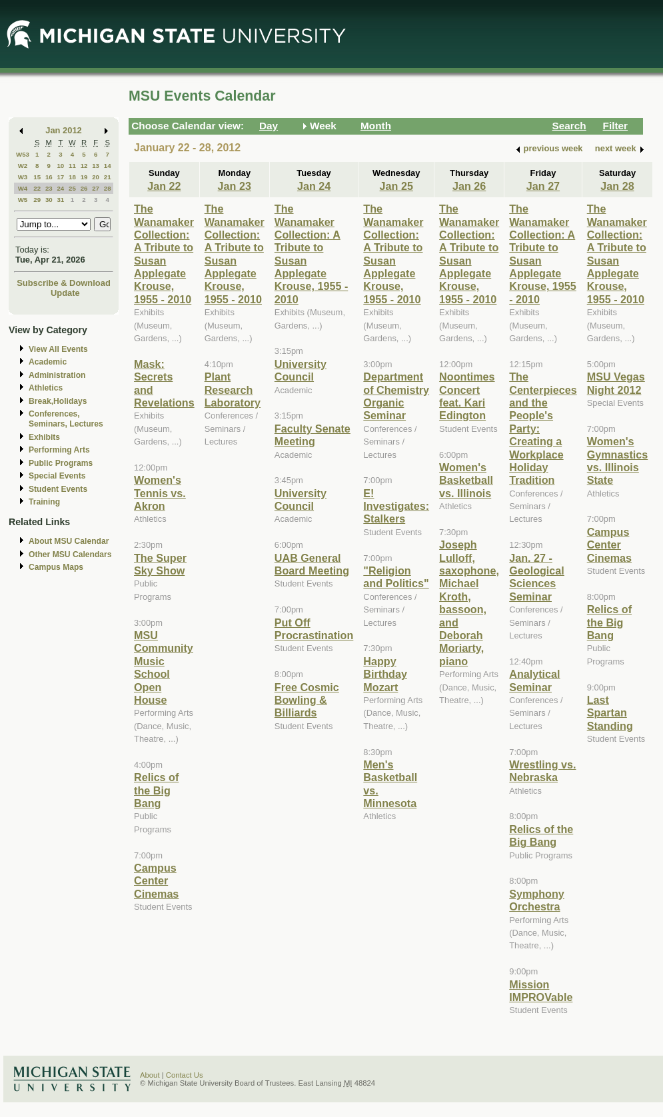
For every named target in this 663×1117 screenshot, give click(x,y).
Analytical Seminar (534, 680)
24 (60, 188)
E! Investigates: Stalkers (396, 506)
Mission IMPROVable (540, 990)
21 (107, 177)
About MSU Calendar (69, 541)
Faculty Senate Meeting (312, 435)
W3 (23, 177)
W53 (22, 154)
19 (84, 177)
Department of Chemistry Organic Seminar (396, 396)
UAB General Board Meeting (312, 564)
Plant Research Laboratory (233, 390)
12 (84, 165)
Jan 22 (164, 186)
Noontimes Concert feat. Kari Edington (466, 396)
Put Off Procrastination (314, 628)
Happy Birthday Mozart (385, 674)
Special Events (57, 476)
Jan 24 (314, 186)
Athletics (46, 388)
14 (107, 165)
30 (49, 199)
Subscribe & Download (64, 283)
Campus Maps (56, 567)
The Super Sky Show (160, 564)
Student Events (58, 489)
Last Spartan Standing (610, 713)
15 (37, 177)
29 (37, 199)
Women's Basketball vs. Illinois (466, 480)
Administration (57, 375)
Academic (48, 362)
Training (44, 502)
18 (72, 177)
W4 (23, 188)
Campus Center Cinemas (156, 881)
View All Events (58, 349)
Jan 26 (469, 186)
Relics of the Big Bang (156, 790)
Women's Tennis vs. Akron (160, 493)
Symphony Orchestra (536, 900)
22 (37, 188)
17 (60, 177)
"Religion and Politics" (395, 576)
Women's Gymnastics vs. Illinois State (617, 460)
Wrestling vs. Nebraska (542, 770)
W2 (23, 165)
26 (84, 188)
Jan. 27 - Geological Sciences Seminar (536, 577)
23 (49, 188)
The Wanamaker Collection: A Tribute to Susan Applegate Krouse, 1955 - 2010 (164, 254)
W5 (23, 199)
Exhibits (44, 437)
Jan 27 (543, 186)
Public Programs (61, 463)
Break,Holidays (58, 401)
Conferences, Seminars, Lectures (66, 419)
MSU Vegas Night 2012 (616, 383)
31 (60, 199)
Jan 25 (396, 186)
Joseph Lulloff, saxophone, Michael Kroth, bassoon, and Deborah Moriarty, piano (469, 603)
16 (49, 177)
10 (60, 165)
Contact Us (184, 1075)
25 (72, 188)
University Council (301, 370)
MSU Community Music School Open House (163, 667)
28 (107, 188)
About (150, 1075)
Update (65, 293)
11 (72, 165)
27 (95, 188)
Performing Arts (59, 450)
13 (95, 165)
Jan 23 (234, 186)
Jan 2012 (63, 130)
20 (95, 177)
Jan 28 (617, 186)
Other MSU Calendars (70, 554)
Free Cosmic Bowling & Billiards (307, 700)
